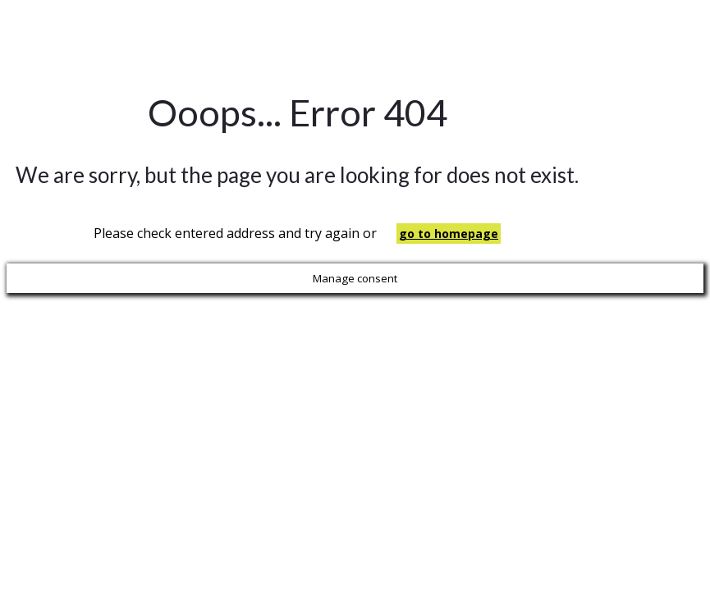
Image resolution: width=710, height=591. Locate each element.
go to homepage (448, 233)
